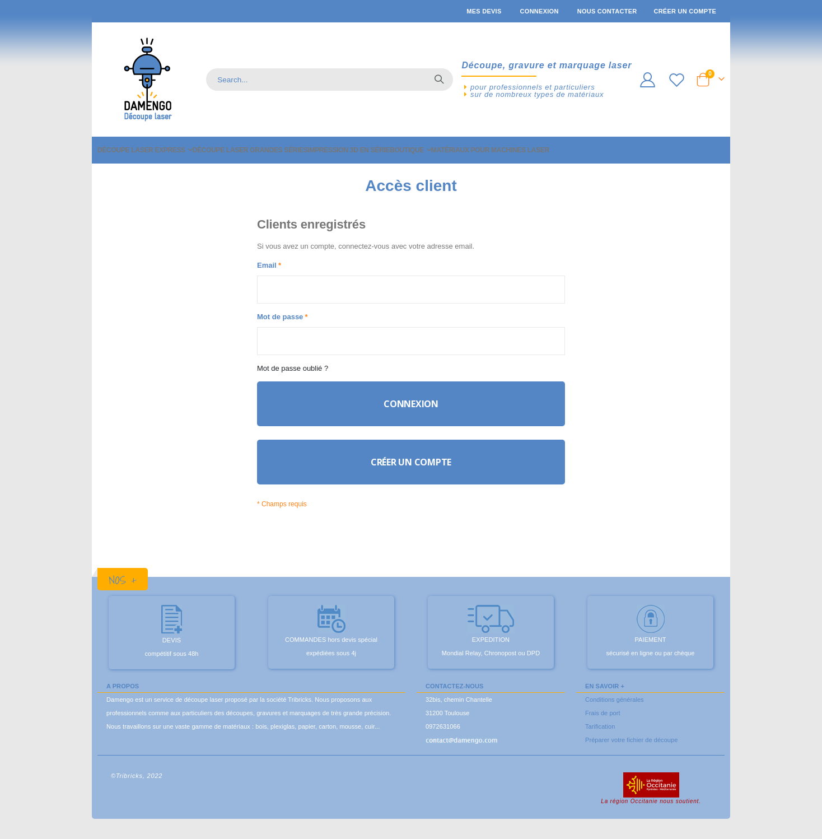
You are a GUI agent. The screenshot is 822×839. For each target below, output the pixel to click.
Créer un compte (684, 11)
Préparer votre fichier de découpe (631, 750)
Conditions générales (614, 710)
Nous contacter (607, 11)
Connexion (539, 11)
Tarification (600, 737)
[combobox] (329, 79)
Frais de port (602, 723)
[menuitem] (145, 150)
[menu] (411, 150)
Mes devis (483, 11)
